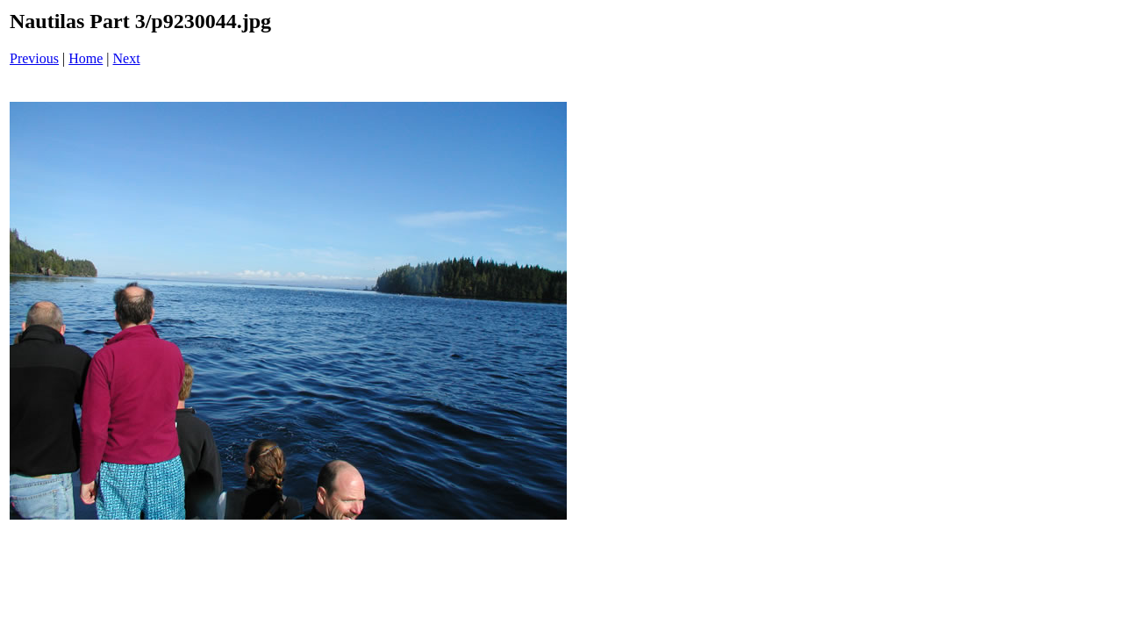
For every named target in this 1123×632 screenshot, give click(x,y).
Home (85, 58)
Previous (34, 58)
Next (126, 58)
